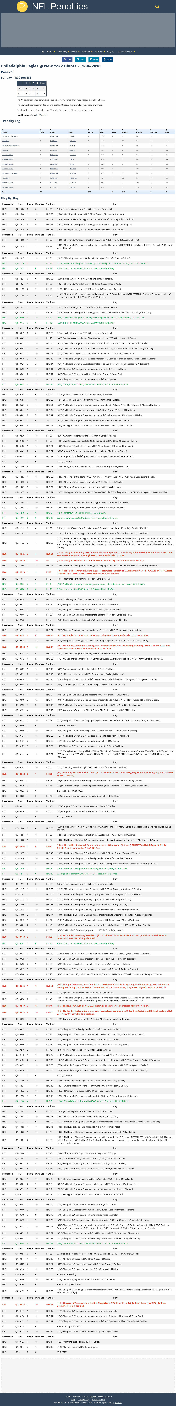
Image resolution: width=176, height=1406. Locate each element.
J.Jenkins (72, 187)
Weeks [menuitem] (74, 51)
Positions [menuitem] (86, 51)
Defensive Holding (7, 168)
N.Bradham (73, 173)
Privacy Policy (98, 1399)
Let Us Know (106, 1396)
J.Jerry (72, 159)
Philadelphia (54, 136)
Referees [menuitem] (99, 51)
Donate (108, 59)
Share (67, 59)
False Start (5, 141)
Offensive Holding (7, 159)
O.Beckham (73, 178)
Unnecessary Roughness (9, 136)
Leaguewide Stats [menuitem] (125, 51)
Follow (94, 59)
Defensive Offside (7, 155)
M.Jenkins (73, 168)
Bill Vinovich (41, 115)
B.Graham (73, 155)
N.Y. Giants (53, 141)
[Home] (157, 7)
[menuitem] (42, 51)
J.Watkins (72, 136)
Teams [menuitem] (50, 51)
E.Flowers (73, 141)
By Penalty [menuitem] (62, 51)
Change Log (83, 1399)
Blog (73, 1399)
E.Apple (72, 164)
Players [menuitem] (110, 51)
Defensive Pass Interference (10, 145)
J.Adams (72, 150)
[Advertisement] (88, 30)
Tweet (80, 59)
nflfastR (118, 1402)
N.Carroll (72, 145)
